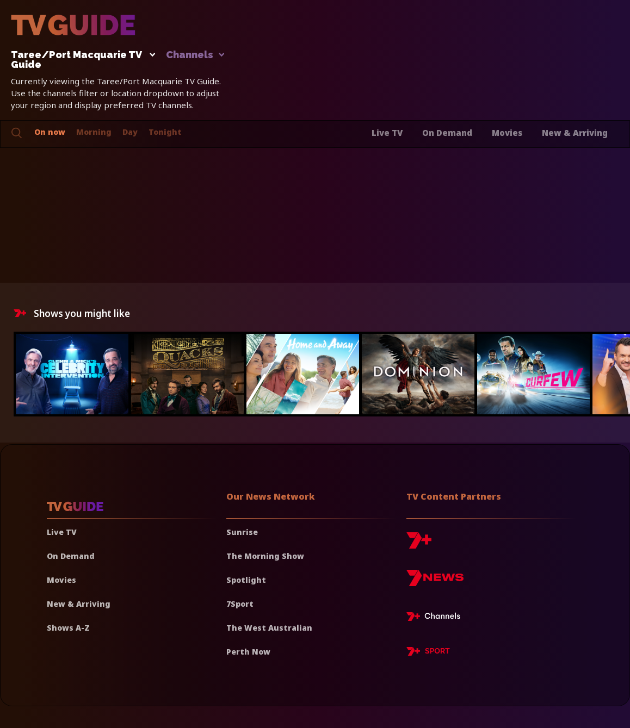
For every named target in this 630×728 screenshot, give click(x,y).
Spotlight (246, 580)
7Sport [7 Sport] (240, 604)
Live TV (387, 132)
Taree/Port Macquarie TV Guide (80, 60)
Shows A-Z (68, 628)
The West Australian (269, 628)
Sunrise (242, 532)
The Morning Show (265, 556)
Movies (507, 132)
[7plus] (418, 544)
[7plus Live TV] (436, 618)
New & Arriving (575, 132)
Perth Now (248, 651)
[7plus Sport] (428, 653)
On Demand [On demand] (71, 556)
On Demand (447, 132)
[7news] (435, 582)
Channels (194, 55)
